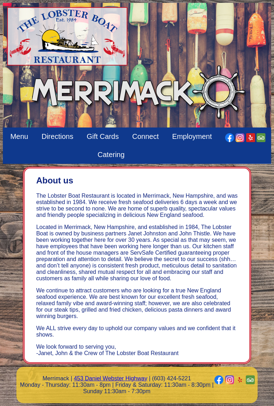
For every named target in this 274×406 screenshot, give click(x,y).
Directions (57, 136)
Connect (145, 136)
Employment (192, 136)
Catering (111, 154)
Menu (19, 136)
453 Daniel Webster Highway (110, 378)
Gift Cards (103, 136)
